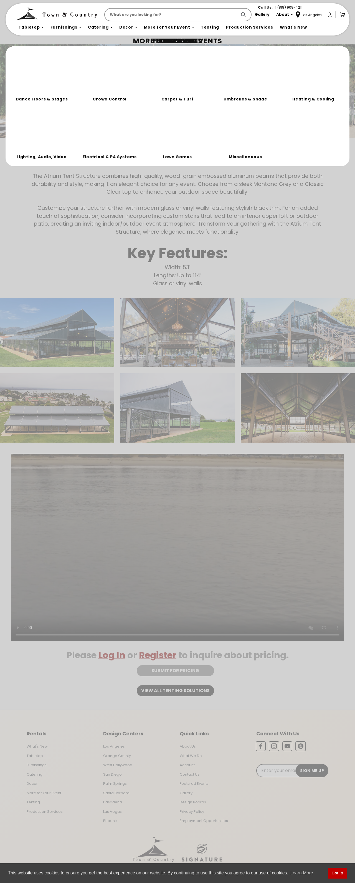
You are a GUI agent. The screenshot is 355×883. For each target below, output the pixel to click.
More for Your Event (44, 793)
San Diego (112, 774)
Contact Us (189, 774)
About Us (188, 746)
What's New (37, 746)
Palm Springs (115, 783)
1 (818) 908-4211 (288, 7)
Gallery (186, 793)
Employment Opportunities (204, 820)
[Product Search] (172, 15)
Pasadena (112, 802)
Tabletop (35, 755)
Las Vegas (112, 811)
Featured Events (194, 783)
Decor (32, 783)
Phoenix (110, 820)
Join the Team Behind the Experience (301, 60)
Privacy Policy (192, 811)
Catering (34, 774)
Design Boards (193, 802)
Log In (111, 655)
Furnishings (37, 765)
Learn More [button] (301, 873)
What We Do (191, 755)
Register (157, 655)
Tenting (33, 802)
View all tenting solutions (175, 690)
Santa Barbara (116, 793)
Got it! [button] (337, 873)
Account (187, 765)
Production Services (45, 811)
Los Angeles (114, 746)
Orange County (117, 755)
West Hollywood (117, 765)
